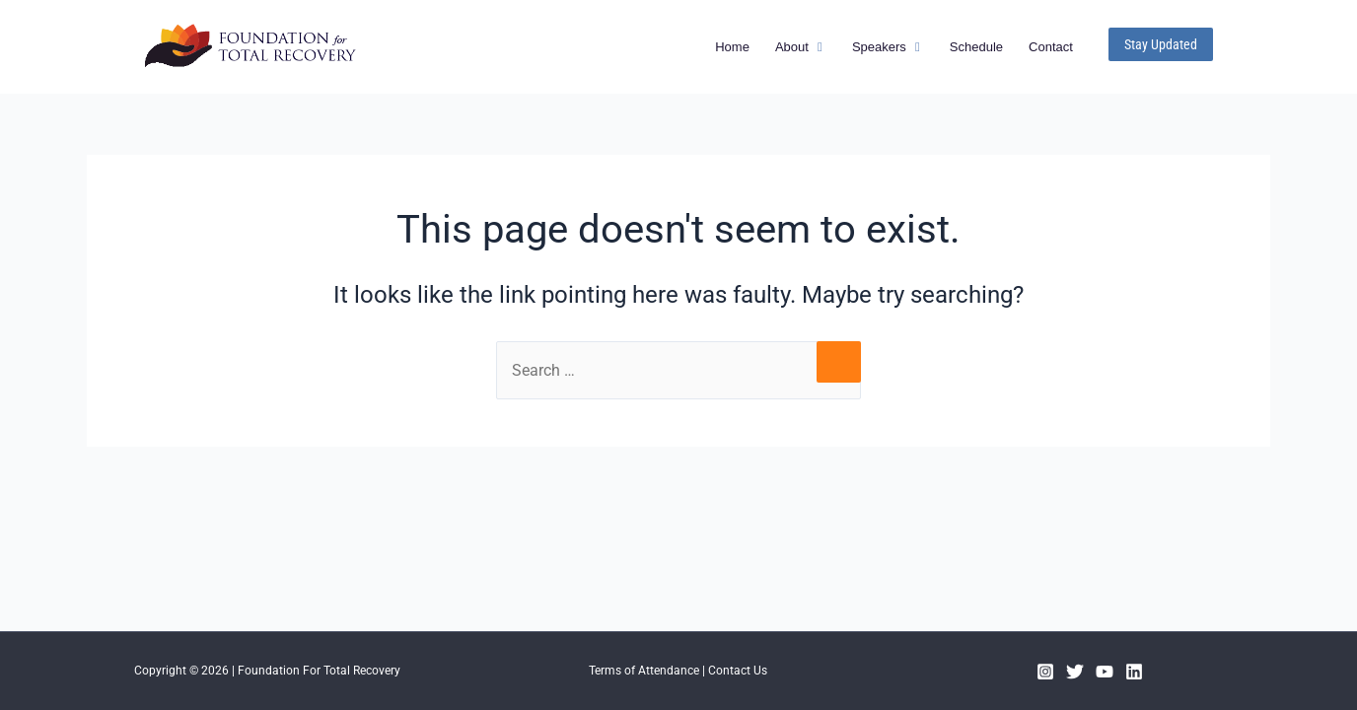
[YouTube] (1104, 671)
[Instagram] (1045, 671)
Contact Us (737, 670)
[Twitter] (1075, 671)
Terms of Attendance (644, 670)
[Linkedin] (1134, 671)
